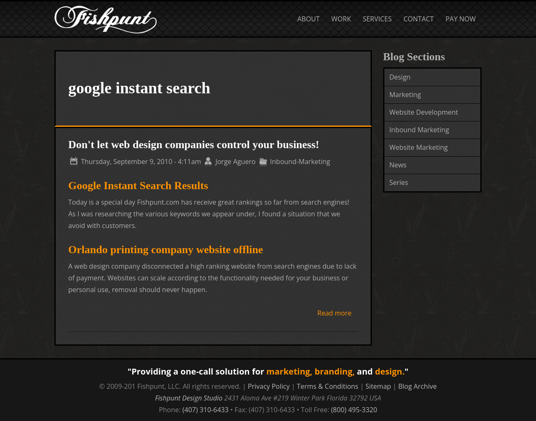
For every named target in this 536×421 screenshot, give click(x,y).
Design (400, 77)
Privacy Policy (269, 386)
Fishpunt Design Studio (188, 398)
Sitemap (378, 386)
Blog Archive (417, 386)
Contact (419, 18)
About (308, 18)
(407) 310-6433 (206, 409)
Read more (334, 313)
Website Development (423, 112)
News (398, 164)
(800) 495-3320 (354, 409)
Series (398, 182)
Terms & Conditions (327, 386)
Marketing (405, 94)
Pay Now (461, 18)
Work (341, 18)
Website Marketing (418, 147)
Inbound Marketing (419, 129)
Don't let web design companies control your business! (193, 145)
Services (377, 18)
